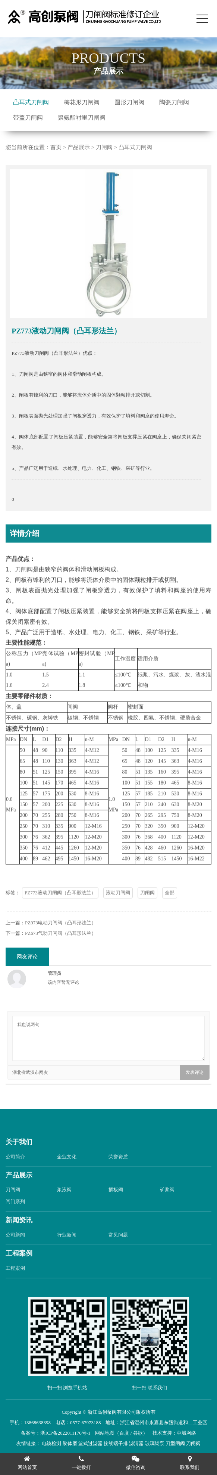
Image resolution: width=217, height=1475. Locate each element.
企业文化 (66, 1168)
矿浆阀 (167, 1202)
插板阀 (115, 1202)
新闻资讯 (19, 1232)
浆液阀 (64, 1202)
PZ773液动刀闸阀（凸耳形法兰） (60, 905)
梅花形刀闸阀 (82, 102)
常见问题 (118, 1247)
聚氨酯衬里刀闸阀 (82, 117)
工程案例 (19, 1265)
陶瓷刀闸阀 (174, 102)
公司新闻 (15, 1247)
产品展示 (78, 147)
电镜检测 (51, 1443)
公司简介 (15, 1168)
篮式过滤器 (90, 1443)
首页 (56, 147)
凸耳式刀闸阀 (31, 102)
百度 (124, 1433)
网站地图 (104, 1433)
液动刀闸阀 (118, 905)
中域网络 (186, 1433)
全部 (169, 905)
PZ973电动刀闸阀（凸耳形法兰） (60, 935)
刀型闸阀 (175, 1443)
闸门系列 (15, 1214)
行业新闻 (66, 1247)
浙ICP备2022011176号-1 (65, 1433)
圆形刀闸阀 (129, 102)
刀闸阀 (104, 147)
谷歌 (138, 1433)
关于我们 (19, 1154)
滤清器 (136, 1443)
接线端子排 (116, 1443)
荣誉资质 (118, 1168)
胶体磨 (70, 1443)
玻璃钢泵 (154, 1443)
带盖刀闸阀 (28, 117)
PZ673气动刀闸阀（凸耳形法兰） (60, 945)
